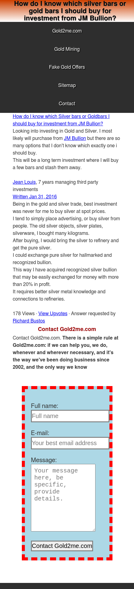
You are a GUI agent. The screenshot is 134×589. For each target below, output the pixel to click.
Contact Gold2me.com (67, 329)
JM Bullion (75, 138)
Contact (67, 103)
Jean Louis (24, 182)
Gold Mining (67, 49)
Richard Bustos (29, 321)
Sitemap (67, 85)
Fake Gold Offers (67, 67)
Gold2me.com (67, 31)
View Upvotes (53, 313)
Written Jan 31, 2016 (35, 196)
